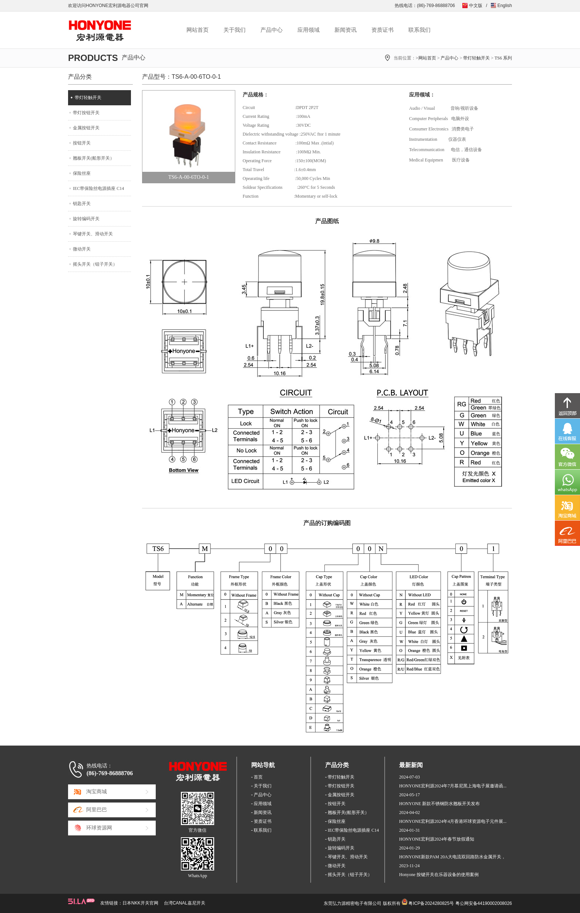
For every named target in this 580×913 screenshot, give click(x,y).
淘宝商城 (96, 791)
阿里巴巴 (96, 809)
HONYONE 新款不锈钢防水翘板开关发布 (439, 803)
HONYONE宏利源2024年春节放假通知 (436, 839)
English (505, 5)
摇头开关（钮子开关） (95, 264)
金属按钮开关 (86, 127)
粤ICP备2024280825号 (431, 903)
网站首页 (197, 30)
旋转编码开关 (86, 218)
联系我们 (419, 30)
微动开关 (82, 249)
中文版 (475, 5)
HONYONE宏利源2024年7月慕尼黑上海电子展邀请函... (452, 785)
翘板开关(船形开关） (93, 158)
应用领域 (308, 30)
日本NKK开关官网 (140, 903)
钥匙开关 (82, 203)
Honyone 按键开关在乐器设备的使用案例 (439, 874)
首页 (258, 777)
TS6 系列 (503, 58)
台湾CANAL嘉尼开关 (184, 903)
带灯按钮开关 (86, 112)
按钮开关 (82, 143)
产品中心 (271, 30)
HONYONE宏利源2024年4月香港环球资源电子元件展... (452, 821)
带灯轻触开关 (476, 58)
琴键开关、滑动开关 (93, 233)
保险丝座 (82, 173)
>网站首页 (426, 58)
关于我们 (234, 30)
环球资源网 (99, 828)
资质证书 (382, 30)
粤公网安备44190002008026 (483, 903)
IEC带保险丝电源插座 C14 (98, 188)
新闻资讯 (345, 30)
